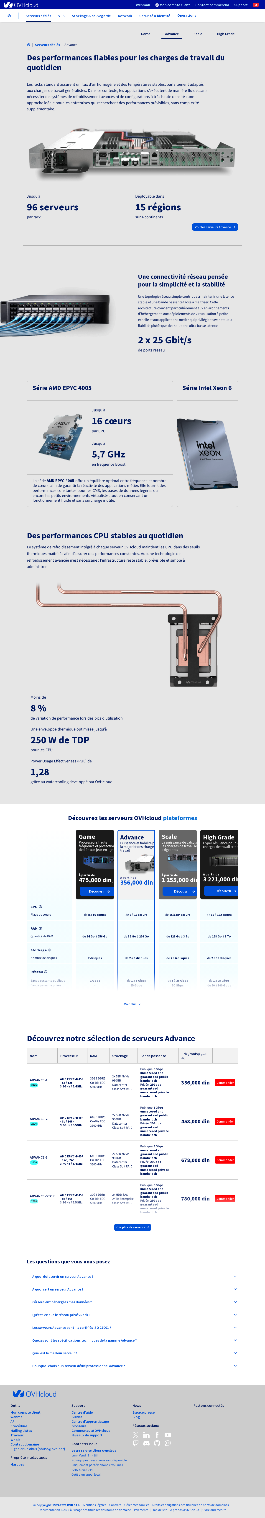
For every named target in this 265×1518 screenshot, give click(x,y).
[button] (100, 444)
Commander (225, 1083)
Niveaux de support (86, 1435)
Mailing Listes (21, 1430)
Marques (17, 1464)
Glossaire (78, 1426)
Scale (198, 33)
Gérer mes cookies (136, 1505)
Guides (76, 1417)
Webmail (17, 1417)
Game (145, 33)
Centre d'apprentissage (90, 1421)
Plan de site (159, 1510)
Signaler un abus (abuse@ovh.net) (37, 1448)
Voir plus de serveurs (133, 1227)
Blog (136, 1417)
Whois (15, 1439)
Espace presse (143, 1412)
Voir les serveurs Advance (215, 227)
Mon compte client (25, 1412)
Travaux (17, 1435)
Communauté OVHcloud (90, 1430)
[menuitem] (143, 4)
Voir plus (132, 1004)
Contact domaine (24, 1444)
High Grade (225, 33)
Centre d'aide (82, 1412)
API (12, 1421)
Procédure (18, 1426)
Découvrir (99, 891)
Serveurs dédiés (47, 45)
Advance (172, 33)
